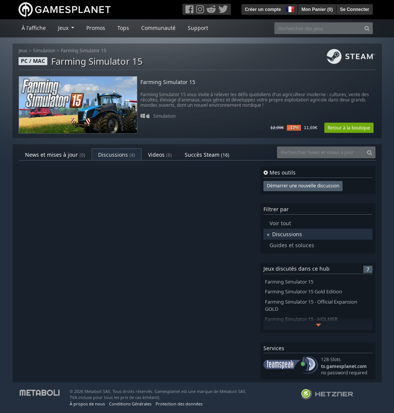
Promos (95, 27)
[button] (289, 8)
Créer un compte (263, 9)
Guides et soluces (291, 245)
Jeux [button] (64, 27)
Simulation (44, 50)
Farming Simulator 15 (83, 50)
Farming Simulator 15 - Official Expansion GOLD (311, 305)
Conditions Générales (130, 404)
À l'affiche (34, 27)
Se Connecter (354, 9)
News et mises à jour (55, 154)
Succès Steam (207, 154)
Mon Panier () (317, 9)
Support (198, 27)
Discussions (116, 154)
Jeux (23, 50)
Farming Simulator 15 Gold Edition (303, 291)
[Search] (367, 28)
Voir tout (280, 223)
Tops (123, 27)
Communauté (158, 27)
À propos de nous (87, 404)
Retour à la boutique (349, 128)
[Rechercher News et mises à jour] (320, 152)
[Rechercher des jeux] (317, 28)
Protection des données (179, 404)
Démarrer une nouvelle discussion (303, 185)
